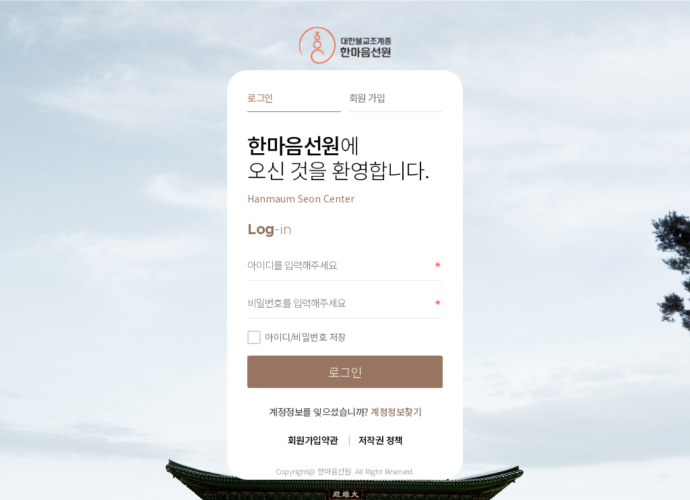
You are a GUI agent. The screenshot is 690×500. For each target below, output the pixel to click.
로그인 (260, 97)
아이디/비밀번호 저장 (296, 337)
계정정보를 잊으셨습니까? (345, 411)
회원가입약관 (313, 440)
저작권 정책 (380, 440)
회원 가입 (367, 97)
